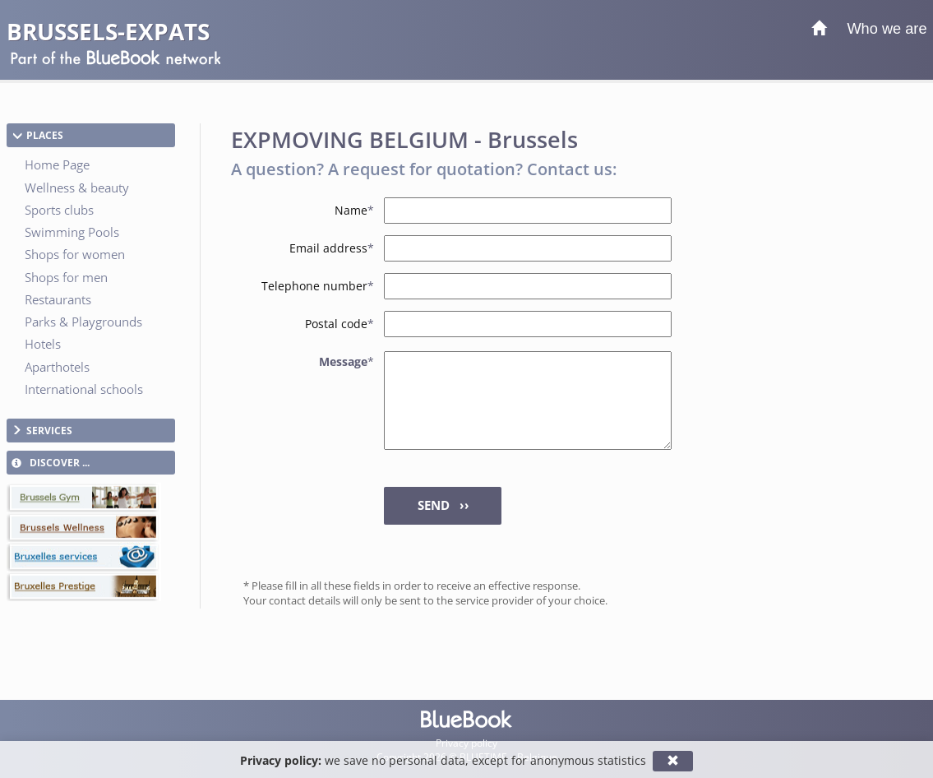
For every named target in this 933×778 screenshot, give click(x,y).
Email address (331, 248)
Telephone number (317, 286)
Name (354, 210)
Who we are (886, 29)
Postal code (339, 323)
